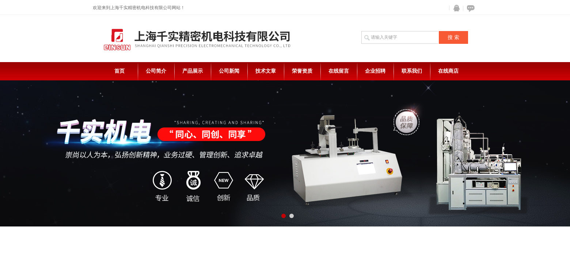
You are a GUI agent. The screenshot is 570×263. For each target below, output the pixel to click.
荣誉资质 (302, 71)
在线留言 (338, 71)
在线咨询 (469, 8)
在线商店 (448, 71)
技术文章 (265, 71)
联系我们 (412, 71)
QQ (455, 8)
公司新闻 (229, 71)
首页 (119, 71)
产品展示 (192, 71)
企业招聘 (375, 71)
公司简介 (156, 71)
